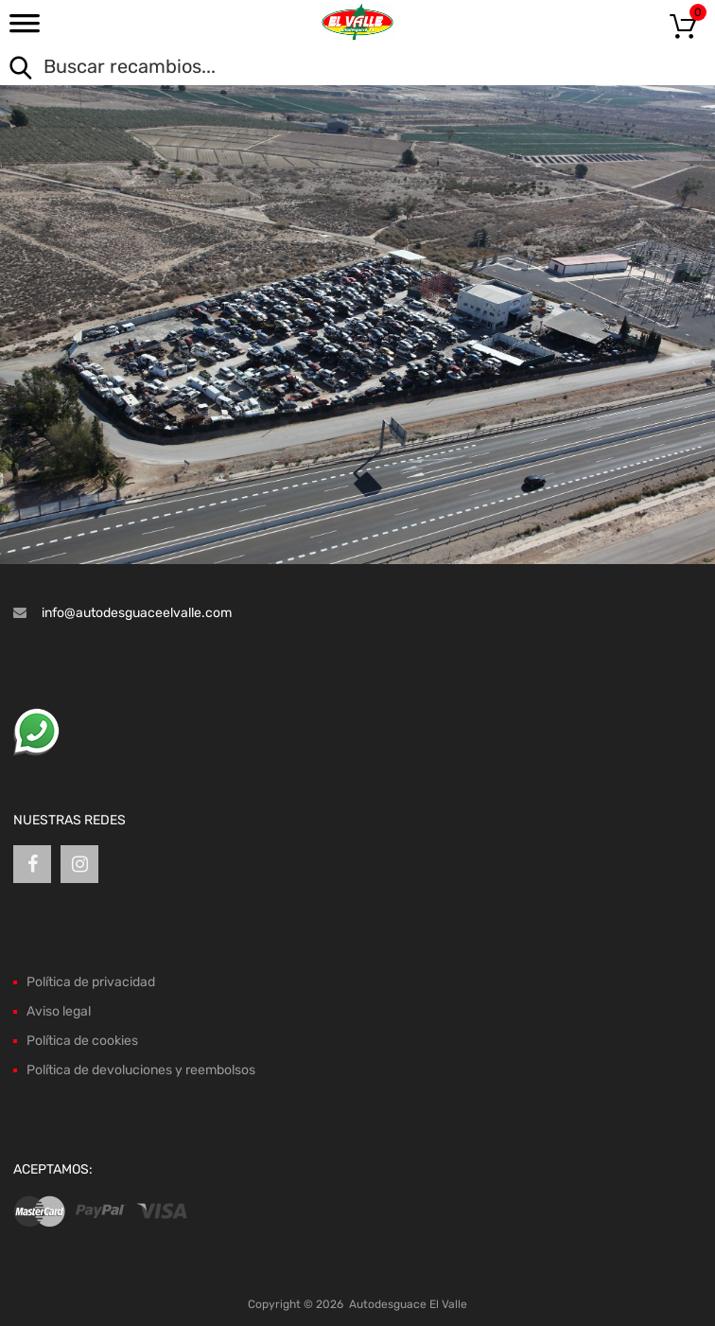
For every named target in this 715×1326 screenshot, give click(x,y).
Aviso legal (58, 1011)
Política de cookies (82, 1041)
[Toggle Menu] (24, 29)
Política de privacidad (90, 982)
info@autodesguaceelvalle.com (137, 613)
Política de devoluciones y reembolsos (140, 1070)
